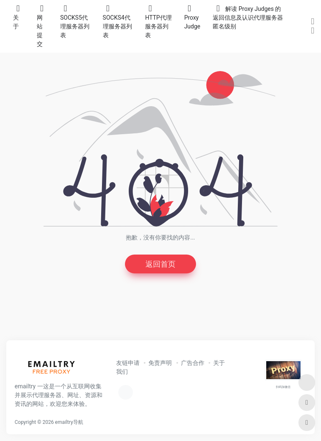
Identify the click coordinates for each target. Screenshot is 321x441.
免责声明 (160, 362)
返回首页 (160, 264)
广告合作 (192, 362)
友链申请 (128, 362)
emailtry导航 (69, 422)
